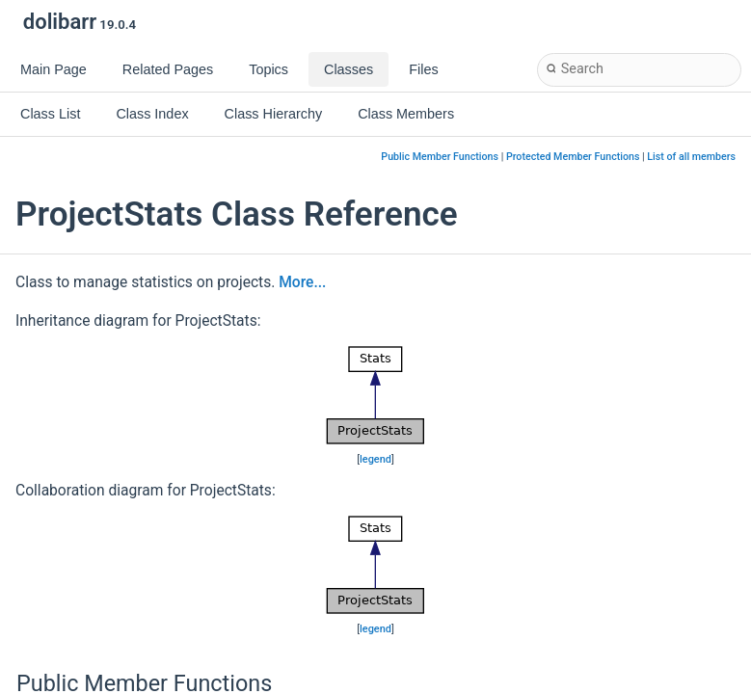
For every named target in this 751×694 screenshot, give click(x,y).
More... (302, 282)
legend (375, 459)
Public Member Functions (439, 156)
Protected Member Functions (573, 156)
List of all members (691, 156)
